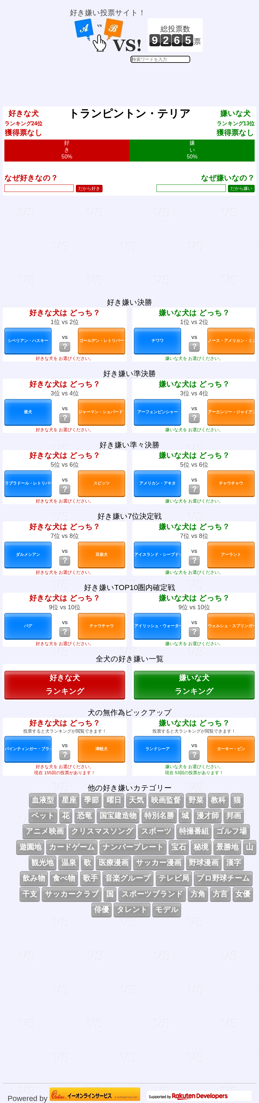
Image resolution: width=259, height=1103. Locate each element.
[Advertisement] (136, 80)
